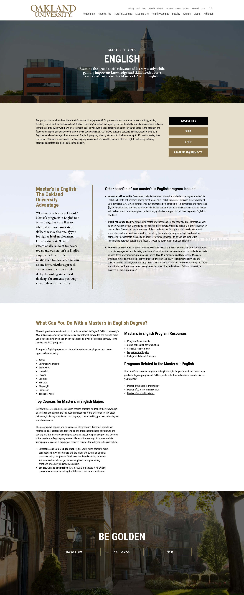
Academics (89, 13)
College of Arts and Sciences (141, 356)
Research (195, 8)
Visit (188, 131)
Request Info (188, 120)
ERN (203, 8)
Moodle (152, 8)
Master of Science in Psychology (143, 385)
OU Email (169, 8)
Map (144, 8)
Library (131, 8)
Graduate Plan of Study (138, 348)
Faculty (176, 13)
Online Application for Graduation (143, 344)
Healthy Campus (160, 13)
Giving (197, 13)
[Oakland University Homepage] (53, 11)
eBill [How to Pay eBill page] (138, 8)
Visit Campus (122, 551)
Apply (188, 141)
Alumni (187, 13)
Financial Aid (104, 13)
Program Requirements (188, 152)
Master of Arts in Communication (143, 389)
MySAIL (160, 8)
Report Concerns (182, 8)
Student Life (142, 13)
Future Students (123, 13)
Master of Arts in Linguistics (141, 393)
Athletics (208, 13)
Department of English (138, 352)
